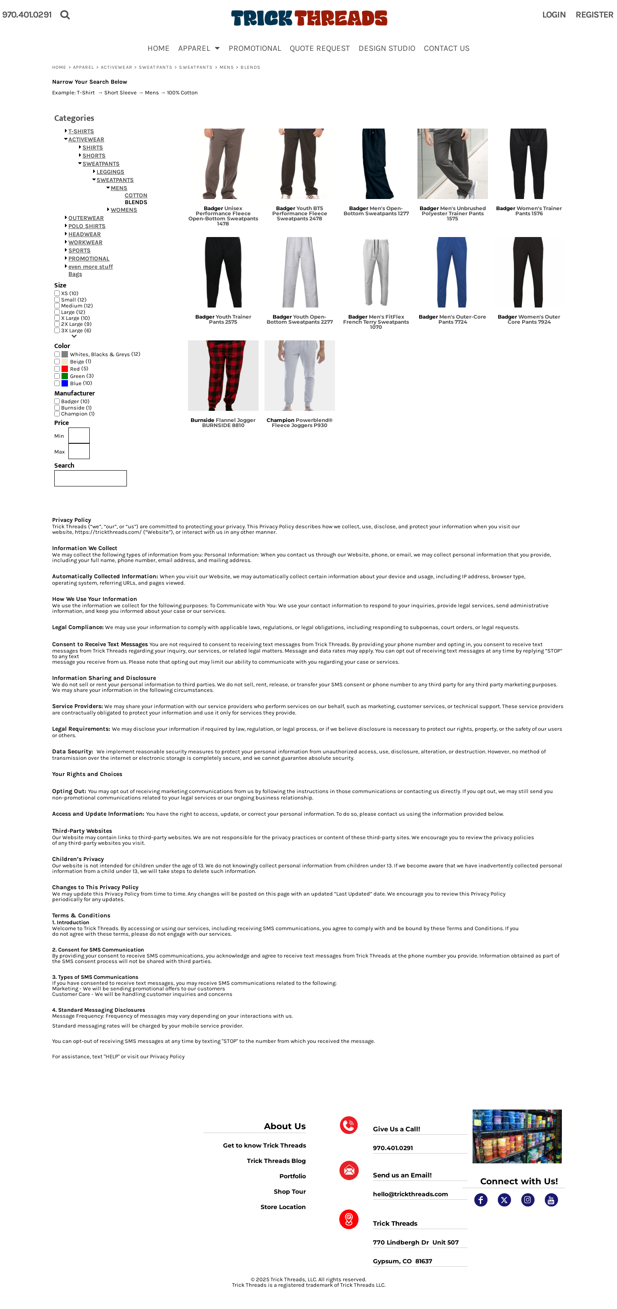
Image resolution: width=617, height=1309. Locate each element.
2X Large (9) (76, 324)
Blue (76, 383)
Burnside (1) (76, 407)
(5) (74, 368)
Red (75, 369)
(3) (77, 376)
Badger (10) (75, 401)
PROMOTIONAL (88, 258)
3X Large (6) (76, 330)
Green (77, 376)
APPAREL (83, 67)
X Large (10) (75, 318)
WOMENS (124, 210)
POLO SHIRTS (87, 226)
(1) (76, 361)
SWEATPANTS (156, 67)
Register (595, 14)
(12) (101, 354)
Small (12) (74, 299)
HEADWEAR (84, 234)
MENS (227, 67)
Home (59, 67)
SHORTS (94, 155)
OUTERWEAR (86, 218)
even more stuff (90, 266)
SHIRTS (92, 147)
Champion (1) (78, 413)
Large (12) (73, 312)
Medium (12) (77, 305)
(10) (76, 383)
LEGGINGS (110, 172)
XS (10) (70, 293)
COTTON (136, 195)
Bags (75, 274)
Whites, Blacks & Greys (100, 354)
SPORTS (79, 250)
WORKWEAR (85, 242)
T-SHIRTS (81, 131)
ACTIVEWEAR (116, 67)
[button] (199, 48)
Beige (77, 361)
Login (554, 14)
